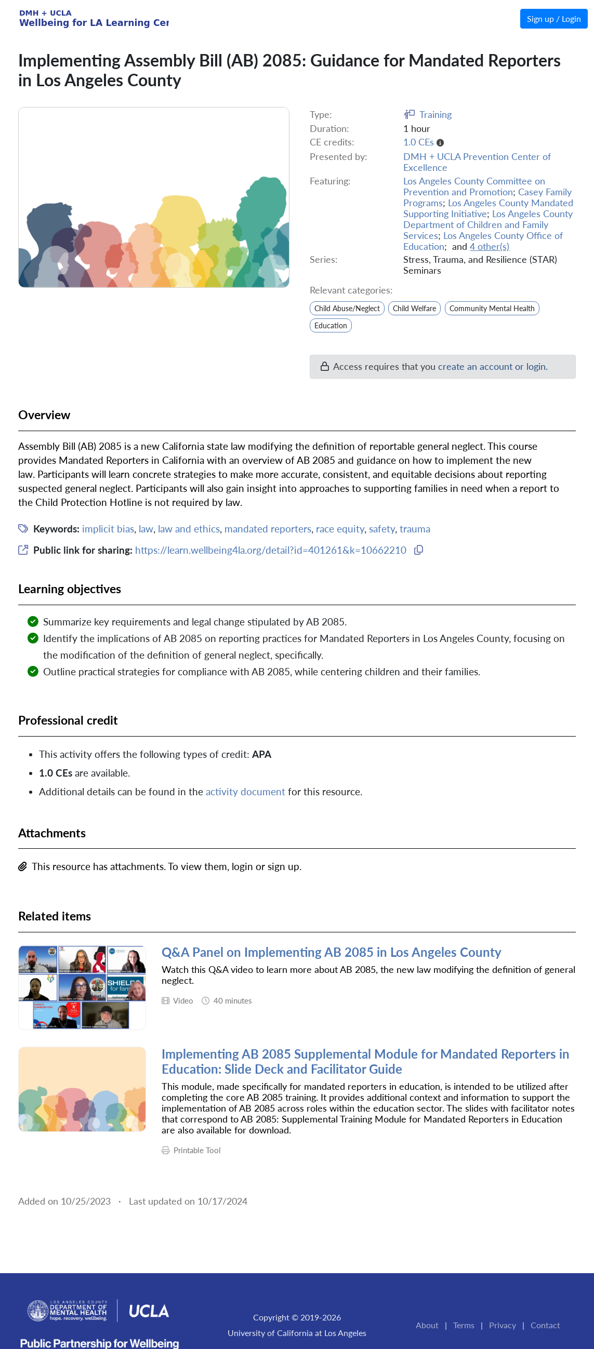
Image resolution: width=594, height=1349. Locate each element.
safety (382, 529)
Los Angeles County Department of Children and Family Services (488, 224)
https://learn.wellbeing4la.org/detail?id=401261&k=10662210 (270, 550)
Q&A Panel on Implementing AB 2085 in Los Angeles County (331, 951)
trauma (415, 529)
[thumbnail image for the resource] (82, 987)
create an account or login (492, 366)
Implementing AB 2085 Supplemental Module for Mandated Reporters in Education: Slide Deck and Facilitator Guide (366, 1061)
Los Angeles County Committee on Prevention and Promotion (474, 186)
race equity (340, 529)
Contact (545, 1325)
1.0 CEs (418, 142)
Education (330, 325)
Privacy (502, 1325)
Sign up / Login (554, 18)
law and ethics (189, 529)
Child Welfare (414, 308)
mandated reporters (268, 529)
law (146, 529)
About (427, 1325)
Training (435, 114)
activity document (245, 791)
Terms (463, 1325)
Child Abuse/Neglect (347, 308)
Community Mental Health (492, 308)
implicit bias (108, 529)
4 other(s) (489, 246)
